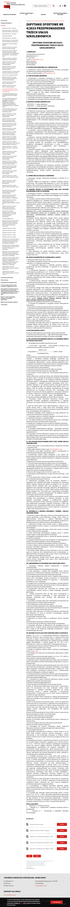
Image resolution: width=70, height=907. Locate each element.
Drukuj (37, 856)
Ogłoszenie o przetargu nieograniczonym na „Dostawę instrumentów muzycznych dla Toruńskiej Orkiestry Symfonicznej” (9, 213)
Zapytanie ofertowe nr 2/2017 (9, 232)
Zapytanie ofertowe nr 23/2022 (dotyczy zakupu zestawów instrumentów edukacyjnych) (9, 120)
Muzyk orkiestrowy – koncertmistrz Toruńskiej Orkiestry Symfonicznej (10, 31)
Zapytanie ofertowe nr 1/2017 (9, 228)
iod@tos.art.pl (34, 651)
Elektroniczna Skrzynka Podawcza (9, 302)
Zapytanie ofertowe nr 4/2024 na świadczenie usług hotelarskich (9, 59)
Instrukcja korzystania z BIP (26, 14)
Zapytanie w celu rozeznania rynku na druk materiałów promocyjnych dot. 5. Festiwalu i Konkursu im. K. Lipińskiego (10, 247)
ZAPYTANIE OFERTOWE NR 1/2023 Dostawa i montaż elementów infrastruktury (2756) (9, 110)
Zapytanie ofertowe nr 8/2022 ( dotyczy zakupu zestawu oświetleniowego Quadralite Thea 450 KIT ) (10, 202)
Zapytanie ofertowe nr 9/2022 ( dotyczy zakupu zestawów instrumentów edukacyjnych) (9, 208)
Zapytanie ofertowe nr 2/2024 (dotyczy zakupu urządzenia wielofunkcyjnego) (9, 68)
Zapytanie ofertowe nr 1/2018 (9, 230)
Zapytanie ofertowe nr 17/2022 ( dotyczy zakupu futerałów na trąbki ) (10, 177)
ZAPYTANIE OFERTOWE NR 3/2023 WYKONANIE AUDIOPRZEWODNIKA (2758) (9, 95)
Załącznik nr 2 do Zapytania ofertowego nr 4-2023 (41, 842)
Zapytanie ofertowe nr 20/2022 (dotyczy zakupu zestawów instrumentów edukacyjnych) (9, 133)
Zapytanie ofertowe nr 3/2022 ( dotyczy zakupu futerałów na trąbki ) (10, 187)
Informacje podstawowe (7, 277)
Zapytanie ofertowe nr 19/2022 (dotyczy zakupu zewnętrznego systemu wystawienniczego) (9, 138)
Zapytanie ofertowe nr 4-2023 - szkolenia (39, 830)
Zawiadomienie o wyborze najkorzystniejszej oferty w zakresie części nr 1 (10, 273)
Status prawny (4, 280)
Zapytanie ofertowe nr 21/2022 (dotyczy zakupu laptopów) (9, 129)
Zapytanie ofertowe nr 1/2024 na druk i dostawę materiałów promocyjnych (11, 72)
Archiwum (28, 20)
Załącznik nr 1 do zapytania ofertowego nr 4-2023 (41, 836)
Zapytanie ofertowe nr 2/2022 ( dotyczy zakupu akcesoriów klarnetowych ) (9, 182)
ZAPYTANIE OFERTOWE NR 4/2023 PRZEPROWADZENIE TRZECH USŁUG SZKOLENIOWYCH (10, 90)
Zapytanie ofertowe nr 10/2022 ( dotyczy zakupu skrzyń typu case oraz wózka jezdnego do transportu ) (11, 143)
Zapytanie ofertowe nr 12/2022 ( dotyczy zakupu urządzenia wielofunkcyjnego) (9, 153)
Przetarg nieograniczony (7, 218)
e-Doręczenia (4, 304)
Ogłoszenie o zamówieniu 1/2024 (9, 75)
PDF (29, 856)
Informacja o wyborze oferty (36, 824)
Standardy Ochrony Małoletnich (9, 282)
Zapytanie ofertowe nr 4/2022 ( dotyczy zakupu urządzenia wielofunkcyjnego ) (9, 192)
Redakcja (43, 14)
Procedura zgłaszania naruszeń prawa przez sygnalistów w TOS (9, 285)
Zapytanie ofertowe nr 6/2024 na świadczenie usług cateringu (9, 47)
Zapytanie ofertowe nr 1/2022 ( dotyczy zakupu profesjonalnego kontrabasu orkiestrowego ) (9, 162)
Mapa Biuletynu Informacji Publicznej (60, 14)
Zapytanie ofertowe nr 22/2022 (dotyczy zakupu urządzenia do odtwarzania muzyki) (9, 125)
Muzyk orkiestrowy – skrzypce (9, 28)
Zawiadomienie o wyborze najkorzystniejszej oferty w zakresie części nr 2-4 (10, 268)
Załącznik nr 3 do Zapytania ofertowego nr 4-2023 (41, 848)
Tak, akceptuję (56, 903)
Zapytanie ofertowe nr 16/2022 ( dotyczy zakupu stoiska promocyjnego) (9, 172)
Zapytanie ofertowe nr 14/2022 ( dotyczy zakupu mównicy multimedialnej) (9, 158)
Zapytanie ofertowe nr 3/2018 (9, 237)
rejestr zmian (30, 868)
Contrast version (65, 6)
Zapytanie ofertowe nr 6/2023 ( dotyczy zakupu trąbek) (9, 82)
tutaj (21, 904)
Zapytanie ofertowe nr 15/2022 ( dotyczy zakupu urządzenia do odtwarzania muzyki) (9, 167)
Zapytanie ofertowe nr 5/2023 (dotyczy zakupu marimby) (9, 86)
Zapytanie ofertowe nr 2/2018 (9, 234)
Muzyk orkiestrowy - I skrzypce (9, 33)
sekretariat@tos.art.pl (36, 59)
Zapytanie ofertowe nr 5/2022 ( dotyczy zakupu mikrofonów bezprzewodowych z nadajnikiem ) (10, 196)
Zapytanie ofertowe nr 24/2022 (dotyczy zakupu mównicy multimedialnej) (9, 115)
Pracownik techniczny (7, 36)
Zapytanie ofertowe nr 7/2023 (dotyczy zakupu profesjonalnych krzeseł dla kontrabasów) (9, 78)
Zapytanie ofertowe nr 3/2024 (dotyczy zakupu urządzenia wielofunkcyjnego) (9, 63)
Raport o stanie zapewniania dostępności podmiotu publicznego (8, 298)
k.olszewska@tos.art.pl (10, 895)
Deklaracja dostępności (9, 14)
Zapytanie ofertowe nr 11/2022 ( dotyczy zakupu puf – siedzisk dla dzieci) (10, 148)
